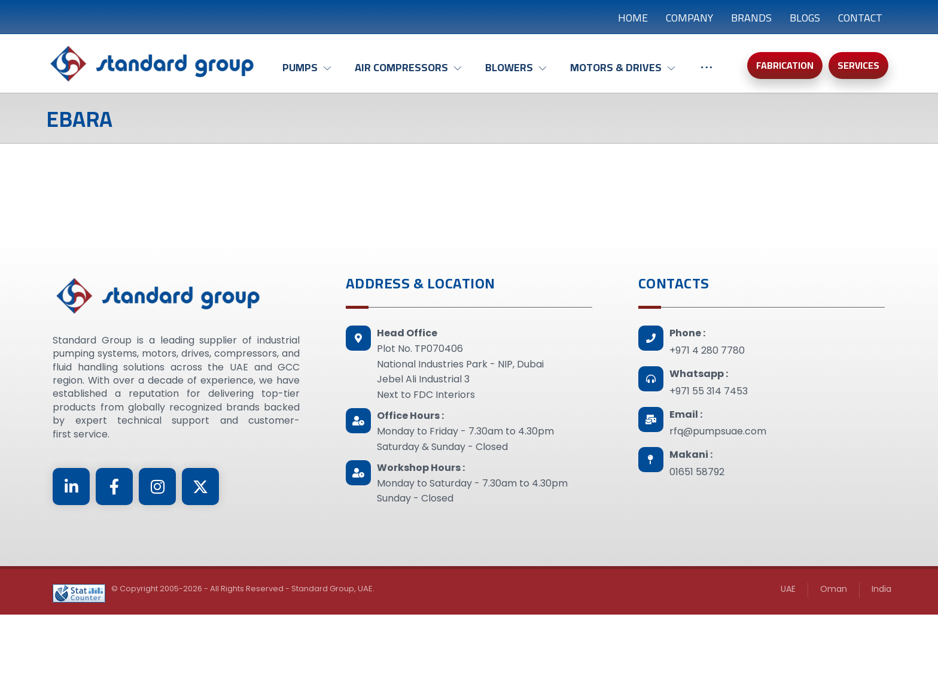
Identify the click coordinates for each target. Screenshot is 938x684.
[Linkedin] (71, 486)
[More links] (706, 74)
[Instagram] (157, 486)
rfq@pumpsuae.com (717, 431)
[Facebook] (114, 486)
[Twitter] (200, 486)
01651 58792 (696, 472)
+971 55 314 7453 (708, 391)
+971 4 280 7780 (707, 350)
